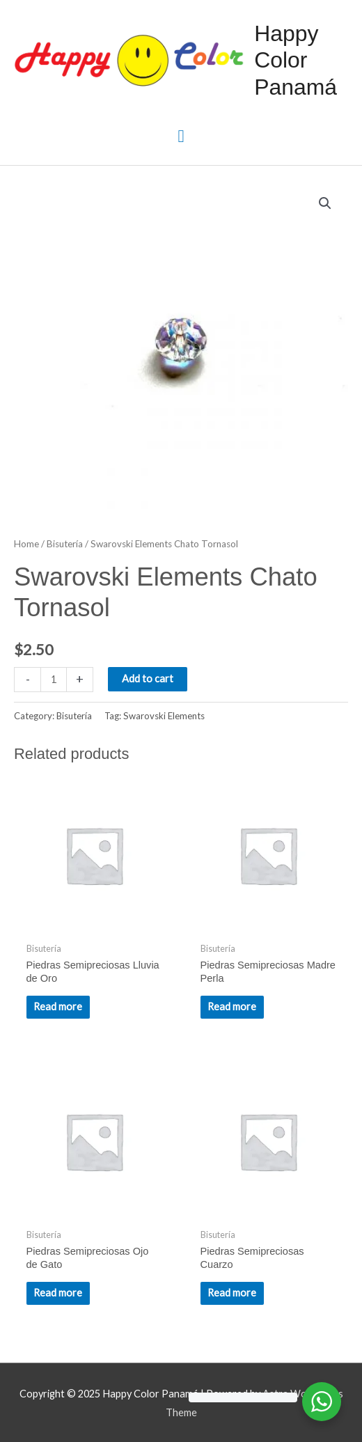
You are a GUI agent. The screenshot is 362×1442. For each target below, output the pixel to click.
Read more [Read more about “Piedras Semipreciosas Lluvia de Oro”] (57, 1006)
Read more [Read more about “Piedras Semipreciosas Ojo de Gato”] (57, 1293)
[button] (325, 203)
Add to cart (147, 678)
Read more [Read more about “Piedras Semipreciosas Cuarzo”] (231, 1293)
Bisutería (65, 543)
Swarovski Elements (164, 715)
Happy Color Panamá (295, 60)
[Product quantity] (53, 679)
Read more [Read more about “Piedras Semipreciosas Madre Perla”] (231, 1006)
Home (26, 543)
